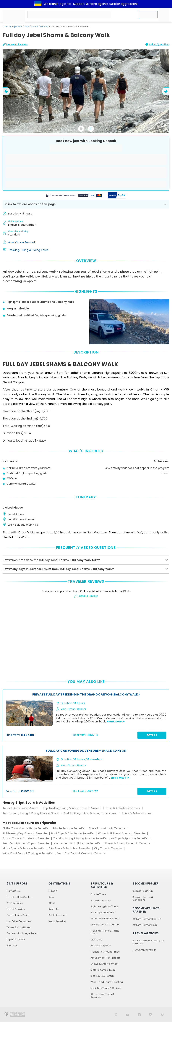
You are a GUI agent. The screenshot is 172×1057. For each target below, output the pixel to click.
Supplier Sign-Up (142, 891)
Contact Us (13, 891)
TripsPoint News (16, 939)
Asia (26, 26)
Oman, (20, 242)
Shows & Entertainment (104, 964)
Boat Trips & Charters (103, 912)
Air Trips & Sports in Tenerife (129, 838)
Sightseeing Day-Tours (104, 906)
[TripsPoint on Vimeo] (162, 1014)
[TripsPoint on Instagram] (150, 1014)
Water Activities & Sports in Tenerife (122, 833)
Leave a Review (15, 44)
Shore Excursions (100, 900)
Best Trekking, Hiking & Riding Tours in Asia (91, 813)
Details (152, 735)
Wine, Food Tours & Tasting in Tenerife (28, 853)
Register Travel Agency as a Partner (148, 942)
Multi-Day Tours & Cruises (105, 988)
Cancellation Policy (18, 915)
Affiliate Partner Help (144, 925)
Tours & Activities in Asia (137, 813)
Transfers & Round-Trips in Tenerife (26, 843)
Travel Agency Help (144, 949)
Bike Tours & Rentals (102, 976)
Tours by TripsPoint (12, 26)
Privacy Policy (15, 903)
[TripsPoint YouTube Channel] (127, 1014)
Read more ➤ (115, 721)
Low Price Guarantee (19, 921)
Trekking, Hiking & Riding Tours (28, 250)
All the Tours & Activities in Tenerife (26, 828)
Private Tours (98, 894)
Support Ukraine (85, 4)
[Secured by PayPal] (117, 196)
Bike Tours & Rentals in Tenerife (69, 848)
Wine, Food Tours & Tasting (106, 982)
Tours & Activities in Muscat (21, 808)
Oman (34, 26)
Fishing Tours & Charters (104, 924)
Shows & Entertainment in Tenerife (128, 843)
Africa (52, 903)
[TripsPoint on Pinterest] (116, 1014)
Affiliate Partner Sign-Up (146, 919)
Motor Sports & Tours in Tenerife (24, 848)
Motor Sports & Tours (103, 970)
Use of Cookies (16, 909)
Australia (53, 909)
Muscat (44, 26)
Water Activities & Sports (105, 918)
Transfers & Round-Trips (105, 951)
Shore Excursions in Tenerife (107, 828)
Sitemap (12, 945)
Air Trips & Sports (100, 945)
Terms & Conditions (18, 927)
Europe (52, 891)
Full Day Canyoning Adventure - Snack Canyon (86, 751)
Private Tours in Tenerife (69, 828)
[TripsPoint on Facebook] (139, 1014)
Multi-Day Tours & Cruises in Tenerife (81, 853)
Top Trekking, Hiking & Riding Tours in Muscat (72, 808)
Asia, (11, 242)
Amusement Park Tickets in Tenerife (77, 843)
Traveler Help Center (19, 897)
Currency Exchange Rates (22, 933)
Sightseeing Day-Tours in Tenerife (25, 833)
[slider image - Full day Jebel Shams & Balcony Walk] (86, 91)
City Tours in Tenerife (108, 848)
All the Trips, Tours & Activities (102, 995)
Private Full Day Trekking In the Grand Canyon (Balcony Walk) (86, 695)
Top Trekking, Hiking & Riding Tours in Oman (31, 813)
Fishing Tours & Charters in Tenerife (26, 838)
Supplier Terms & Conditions (142, 898)
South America (57, 915)
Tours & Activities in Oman (122, 808)
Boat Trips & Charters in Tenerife (72, 833)
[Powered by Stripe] (74, 196)
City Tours (96, 939)
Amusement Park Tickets (105, 958)
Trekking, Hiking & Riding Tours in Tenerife (80, 838)
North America (57, 921)
